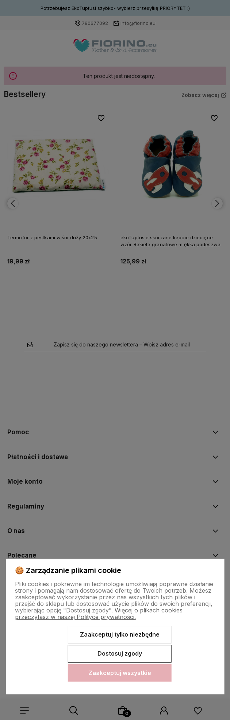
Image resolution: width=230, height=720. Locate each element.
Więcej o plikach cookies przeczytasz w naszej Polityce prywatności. (99, 613)
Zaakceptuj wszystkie (119, 672)
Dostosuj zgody (119, 653)
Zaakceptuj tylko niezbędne (120, 634)
